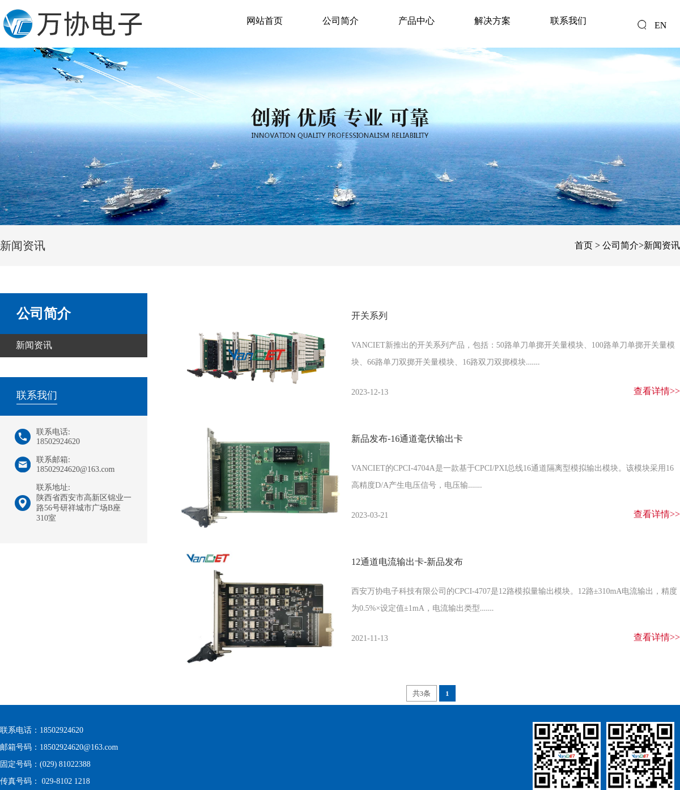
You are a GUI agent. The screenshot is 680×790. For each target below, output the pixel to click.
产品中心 (416, 21)
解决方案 (492, 21)
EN (660, 25)
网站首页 (264, 21)
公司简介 (340, 21)
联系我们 (568, 21)
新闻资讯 (662, 245)
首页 (584, 245)
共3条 (422, 693)
